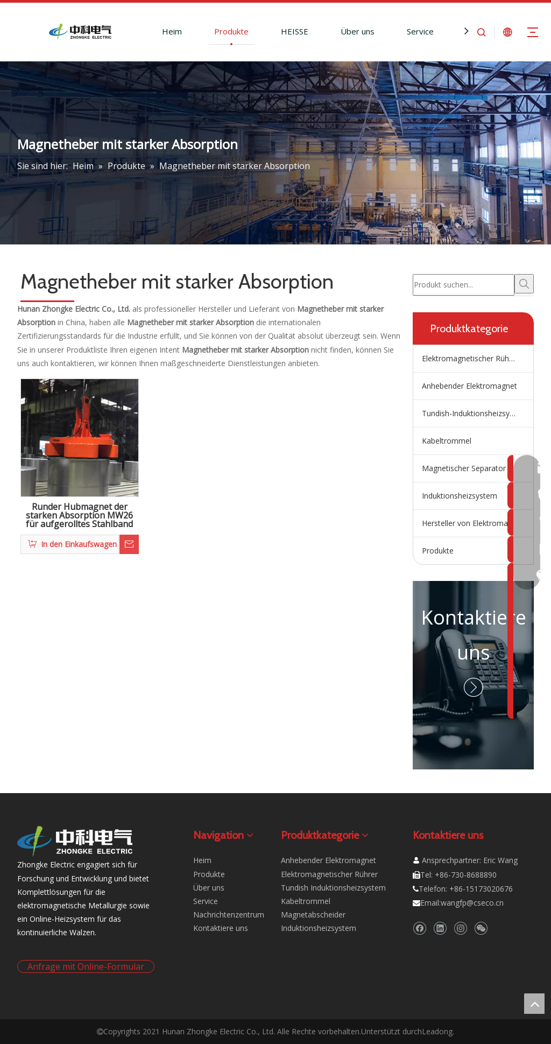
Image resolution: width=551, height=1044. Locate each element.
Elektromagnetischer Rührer (470, 358)
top (534, 1003)
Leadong (437, 1031)
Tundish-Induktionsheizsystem (474, 413)
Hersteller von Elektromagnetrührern (477, 523)
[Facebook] (419, 928)
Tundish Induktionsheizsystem (333, 887)
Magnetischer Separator (464, 468)
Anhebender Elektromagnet (469, 386)
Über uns (358, 31)
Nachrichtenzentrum (228, 914)
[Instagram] (460, 928)
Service (420, 31)
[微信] (481, 928)
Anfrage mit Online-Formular (85, 966)
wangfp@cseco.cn (472, 903)
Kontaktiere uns (220, 928)
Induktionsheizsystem (459, 496)
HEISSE (294, 31)
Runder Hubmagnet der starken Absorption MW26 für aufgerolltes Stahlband (79, 515)
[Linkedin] (440, 928)
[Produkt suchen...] (463, 285)
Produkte (231, 31)
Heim (172, 31)
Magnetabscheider (313, 914)
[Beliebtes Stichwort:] (524, 283)
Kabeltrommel (446, 441)
